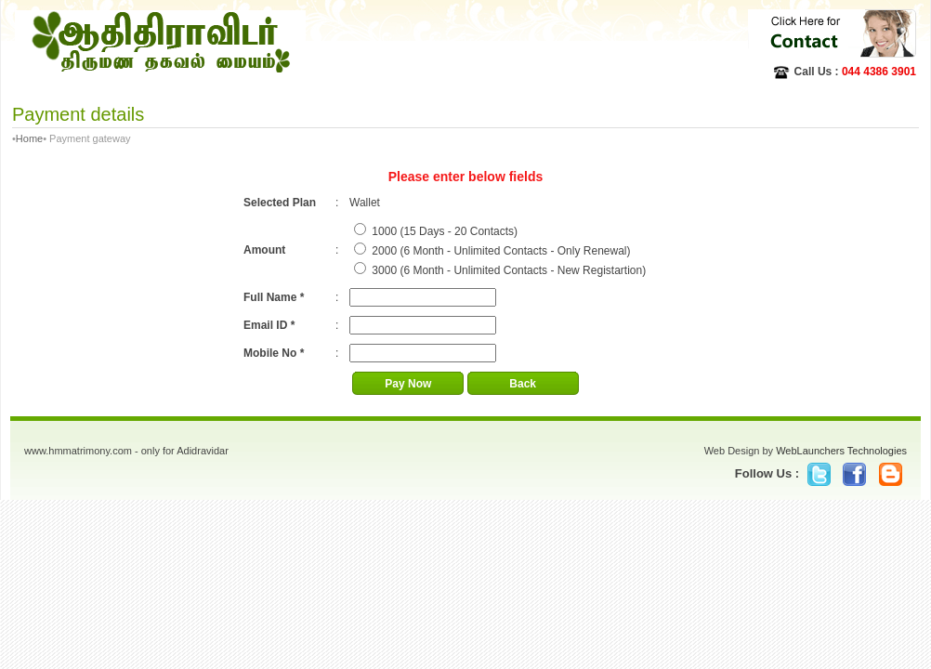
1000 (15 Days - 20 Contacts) (445, 231)
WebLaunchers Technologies (841, 450)
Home (29, 138)
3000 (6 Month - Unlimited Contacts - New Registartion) (509, 270)
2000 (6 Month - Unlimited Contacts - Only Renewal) (501, 250)
